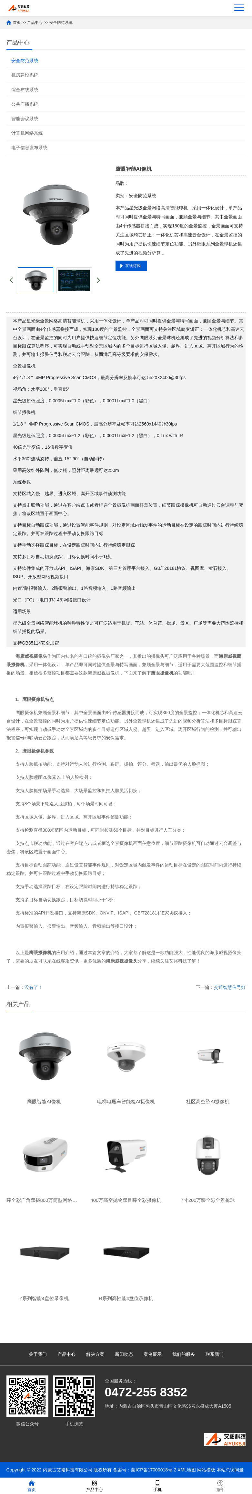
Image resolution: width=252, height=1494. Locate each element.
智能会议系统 (24, 118)
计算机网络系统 (27, 133)
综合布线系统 (24, 89)
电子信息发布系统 (29, 147)
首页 (17, 22)
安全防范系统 (61, 22)
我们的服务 (183, 1354)
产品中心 (35, 22)
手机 (157, 1485)
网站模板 (206, 1469)
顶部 (220, 1485)
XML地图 (186, 1469)
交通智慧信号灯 (230, 987)
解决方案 (95, 1354)
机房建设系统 (24, 75)
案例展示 (153, 1354)
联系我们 (215, 1354)
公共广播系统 (24, 104)
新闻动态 (124, 1354)
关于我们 (38, 1354)
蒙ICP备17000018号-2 (153, 1469)
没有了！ (34, 987)
